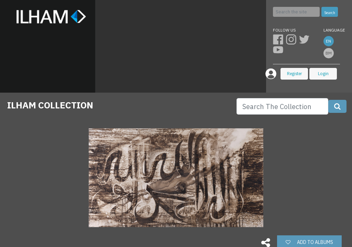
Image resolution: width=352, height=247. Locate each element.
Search (329, 12)
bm (329, 53)
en (328, 41)
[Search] (296, 12)
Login (323, 74)
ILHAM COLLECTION (50, 105)
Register (294, 74)
